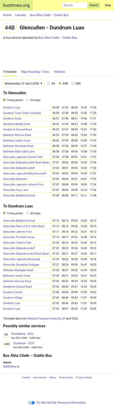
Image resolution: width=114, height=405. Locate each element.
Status (52, 377)
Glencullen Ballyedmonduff (19, 168)
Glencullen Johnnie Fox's (17, 231)
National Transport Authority (44, 318)
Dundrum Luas (11, 107)
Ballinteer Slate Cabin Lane (19, 151)
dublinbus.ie (11, 366)
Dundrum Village (13, 297)
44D (76, 83)
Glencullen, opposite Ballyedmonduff (24, 173)
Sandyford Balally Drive (16, 124)
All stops (35, 100)
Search (75, 4)
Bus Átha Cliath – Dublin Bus (58, 37)
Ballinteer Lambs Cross (16, 140)
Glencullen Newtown (15, 179)
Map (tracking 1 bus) (35, 72)
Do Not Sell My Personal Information (57, 402)
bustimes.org (16, 5)
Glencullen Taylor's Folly (17, 242)
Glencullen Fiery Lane (15, 190)
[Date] (23, 84)
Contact (26, 377)
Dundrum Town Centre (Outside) (22, 113)
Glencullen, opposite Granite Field (22, 157)
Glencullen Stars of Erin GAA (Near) (24, 226)
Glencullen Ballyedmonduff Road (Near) (26, 162)
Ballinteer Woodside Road (18, 146)
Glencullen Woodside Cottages (21, 264)
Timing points (15, 100)
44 (51, 83)
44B (63, 83)
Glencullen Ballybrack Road (19, 195)
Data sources (39, 377)
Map (108, 5)
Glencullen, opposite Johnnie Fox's (23, 184)
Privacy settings (84, 377)
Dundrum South (12, 118)
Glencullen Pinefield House (19, 237)
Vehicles (59, 72)
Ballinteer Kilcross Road (17, 135)
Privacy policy (66, 377)
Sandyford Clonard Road (17, 129)
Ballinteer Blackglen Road (18, 270)
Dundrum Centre (12, 292)
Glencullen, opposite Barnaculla (21, 259)
